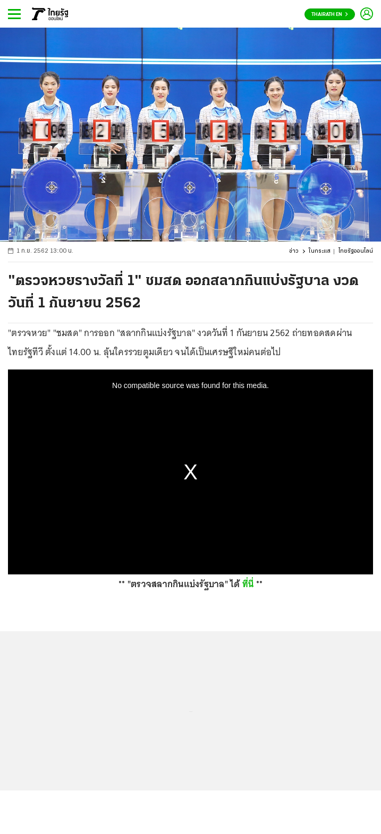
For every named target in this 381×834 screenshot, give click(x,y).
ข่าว (294, 251)
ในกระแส (320, 251)
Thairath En (329, 15)
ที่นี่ (248, 584)
